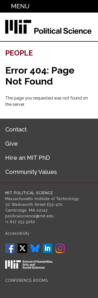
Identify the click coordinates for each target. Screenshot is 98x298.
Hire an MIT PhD (27, 157)
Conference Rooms (26, 280)
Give (11, 143)
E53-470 (55, 204)
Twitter (22, 248)
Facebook (10, 248)
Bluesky (35, 248)
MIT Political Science (29, 193)
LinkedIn (47, 248)
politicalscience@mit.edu (29, 216)
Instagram (60, 248)
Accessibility (17, 233)
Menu (20, 6)
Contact (16, 129)
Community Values (31, 171)
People (19, 53)
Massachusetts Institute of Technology (42, 199)
